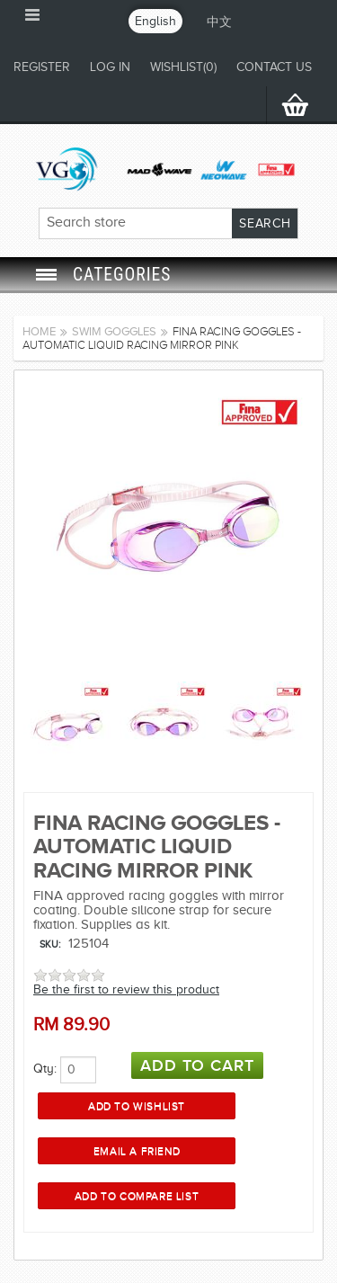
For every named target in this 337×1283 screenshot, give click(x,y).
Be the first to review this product (126, 989)
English (155, 21)
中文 (219, 22)
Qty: (45, 1068)
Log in (110, 67)
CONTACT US (274, 67)
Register (41, 67)
